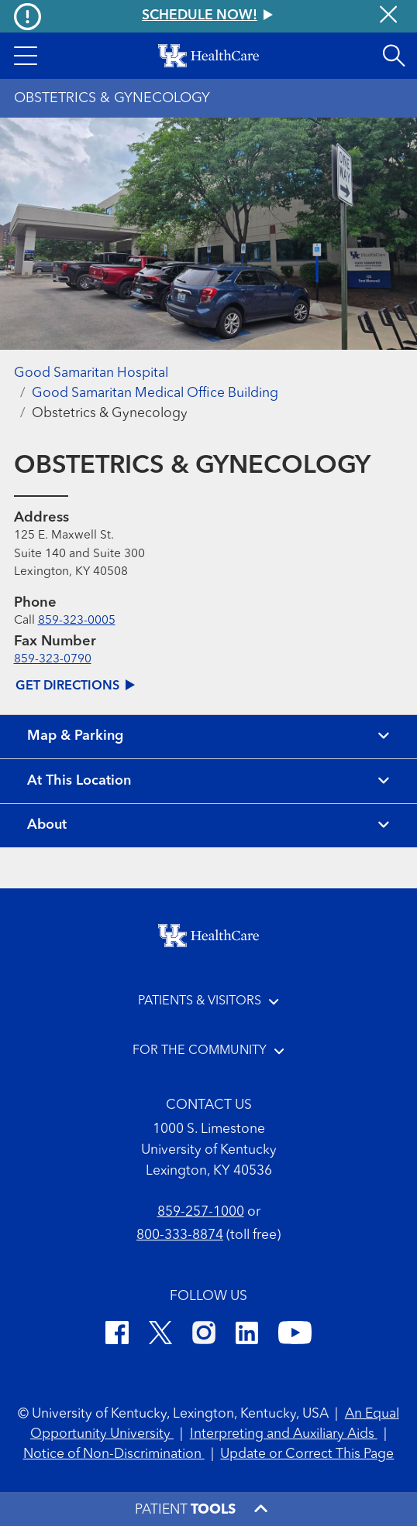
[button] (25, 56)
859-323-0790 (52, 659)
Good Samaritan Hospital (91, 373)
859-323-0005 (76, 620)
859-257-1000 (200, 1212)
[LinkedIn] (247, 1335)
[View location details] (208, 781)
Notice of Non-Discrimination (114, 1454)
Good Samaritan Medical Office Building (155, 393)
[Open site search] (393, 56)
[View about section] (208, 826)
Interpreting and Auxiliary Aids (283, 1434)
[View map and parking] (208, 737)
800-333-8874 (179, 1235)
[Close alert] (388, 16)
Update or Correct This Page (307, 1454)
